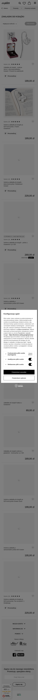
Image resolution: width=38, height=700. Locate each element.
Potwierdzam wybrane (19, 378)
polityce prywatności (23, 329)
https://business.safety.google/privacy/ (21, 335)
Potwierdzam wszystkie (19, 372)
